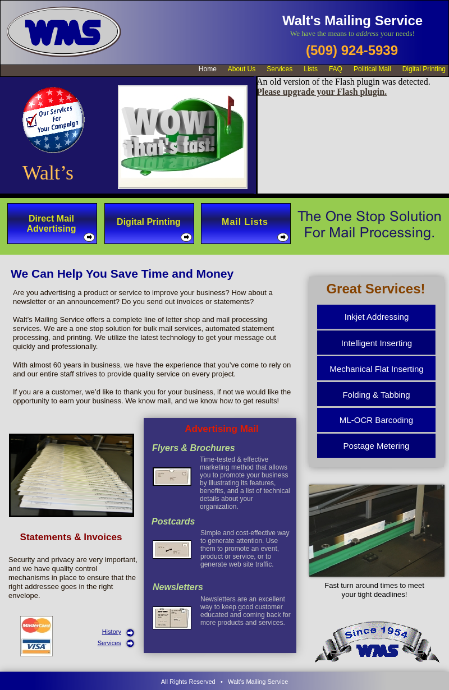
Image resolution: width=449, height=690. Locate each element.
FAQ (335, 69)
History (111, 631)
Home (208, 69)
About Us (241, 69)
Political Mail (372, 69)
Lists (311, 69)
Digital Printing (424, 69)
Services (109, 643)
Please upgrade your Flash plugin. (321, 91)
